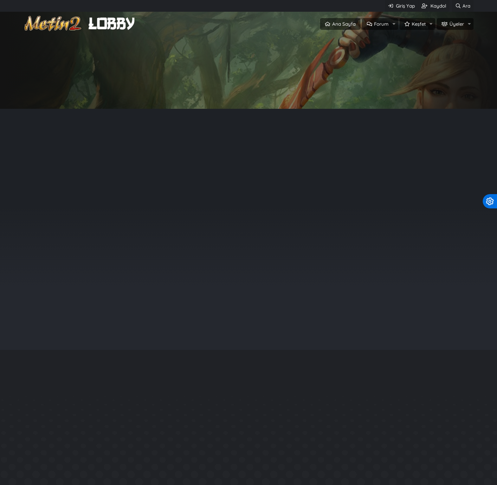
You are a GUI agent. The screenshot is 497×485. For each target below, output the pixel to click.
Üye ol (275, 94)
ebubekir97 (420, 255)
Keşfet (419, 24)
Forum (381, 24)
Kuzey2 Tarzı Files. (359, 461)
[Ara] (463, 6)
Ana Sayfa (344, 24)
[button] (393, 24)
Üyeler (456, 24)
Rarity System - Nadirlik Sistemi (376, 438)
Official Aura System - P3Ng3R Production (389, 472)
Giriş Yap (221, 94)
